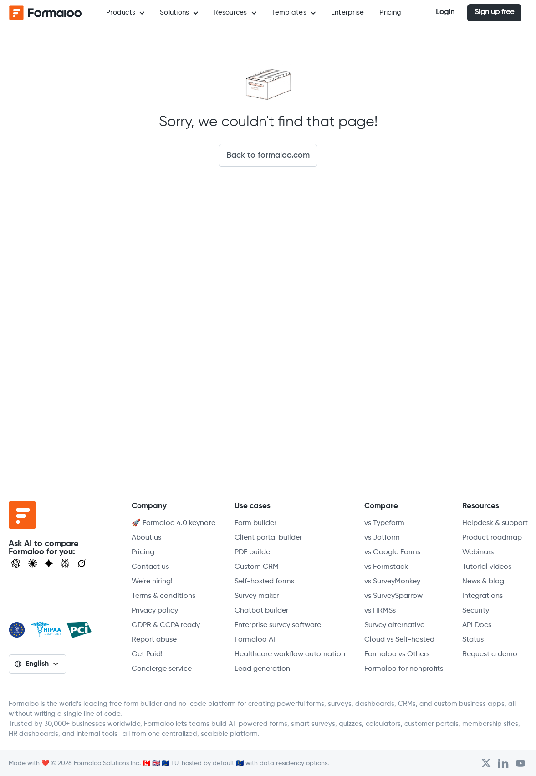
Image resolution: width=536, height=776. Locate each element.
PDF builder (253, 552)
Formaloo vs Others (396, 654)
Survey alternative (394, 625)
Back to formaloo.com (268, 155)
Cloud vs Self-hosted (399, 639)
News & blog (483, 581)
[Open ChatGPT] (16, 563)
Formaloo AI (255, 639)
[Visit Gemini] (48, 563)
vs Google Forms (392, 552)
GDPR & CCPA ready (166, 625)
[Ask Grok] (81, 563)
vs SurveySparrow (393, 596)
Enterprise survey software (278, 625)
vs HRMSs (380, 610)
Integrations (482, 596)
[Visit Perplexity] (65, 563)
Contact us (150, 567)
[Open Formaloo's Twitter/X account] (486, 763)
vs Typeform (384, 523)
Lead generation (262, 669)
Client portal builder (268, 537)
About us (146, 537)
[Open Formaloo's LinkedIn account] (503, 763)
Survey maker (257, 596)
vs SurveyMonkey (392, 581)
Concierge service (162, 669)
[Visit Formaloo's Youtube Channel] (520, 763)
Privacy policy (155, 610)
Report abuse (154, 639)
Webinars (478, 552)
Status (473, 639)
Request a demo (489, 654)
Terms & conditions (163, 596)
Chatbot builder (261, 610)
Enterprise (347, 12)
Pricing (390, 12)
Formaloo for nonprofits (403, 669)
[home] (45, 13)
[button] (125, 13)
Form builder (255, 523)
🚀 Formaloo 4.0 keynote (173, 523)
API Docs (476, 625)
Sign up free (494, 12)
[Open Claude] (32, 563)
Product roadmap (492, 537)
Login (445, 12)
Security (475, 610)
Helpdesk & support (495, 523)
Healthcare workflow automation (290, 654)
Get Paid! (147, 654)
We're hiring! (152, 581)
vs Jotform (382, 537)
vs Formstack (386, 567)
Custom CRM (257, 567)
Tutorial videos (486, 567)
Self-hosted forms (264, 581)
